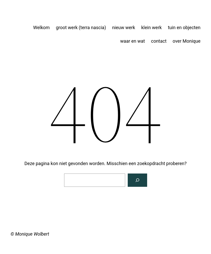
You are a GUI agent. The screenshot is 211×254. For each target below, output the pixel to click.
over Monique (187, 41)
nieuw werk (123, 27)
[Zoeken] (137, 180)
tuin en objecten (184, 27)
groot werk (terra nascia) (81, 27)
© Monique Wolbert (29, 234)
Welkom (41, 27)
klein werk (151, 27)
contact (159, 41)
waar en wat (132, 41)
